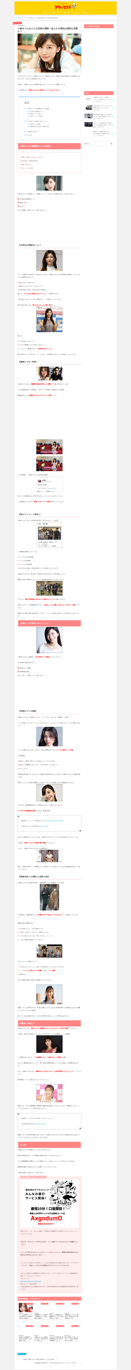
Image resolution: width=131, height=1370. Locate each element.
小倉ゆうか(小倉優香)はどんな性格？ (39, 109)
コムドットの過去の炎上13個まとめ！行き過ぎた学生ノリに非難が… (98, 125)
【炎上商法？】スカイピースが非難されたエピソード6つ (98, 108)
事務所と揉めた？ (33, 132)
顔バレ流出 (85, 13)
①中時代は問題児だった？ (36, 111)
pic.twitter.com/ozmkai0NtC (54, 821)
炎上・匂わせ (76, 13)
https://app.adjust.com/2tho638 (30, 1272)
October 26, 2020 (40, 1124)
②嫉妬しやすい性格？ (35, 114)
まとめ (30, 135)
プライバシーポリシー (23, 1364)
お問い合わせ (35, 1364)
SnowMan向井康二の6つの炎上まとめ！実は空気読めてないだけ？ (98, 116)
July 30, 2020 (44, 826)
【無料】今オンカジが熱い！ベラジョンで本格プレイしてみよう (98, 99)
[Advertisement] (49, 227)
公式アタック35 (51, 1364)
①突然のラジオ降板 (35, 124)
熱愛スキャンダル (56, 13)
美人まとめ (46, 13)
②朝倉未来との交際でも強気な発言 (39, 126)
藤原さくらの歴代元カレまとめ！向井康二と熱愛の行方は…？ (97, 133)
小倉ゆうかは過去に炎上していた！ (38, 121)
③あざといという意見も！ (36, 116)
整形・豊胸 (66, 13)
